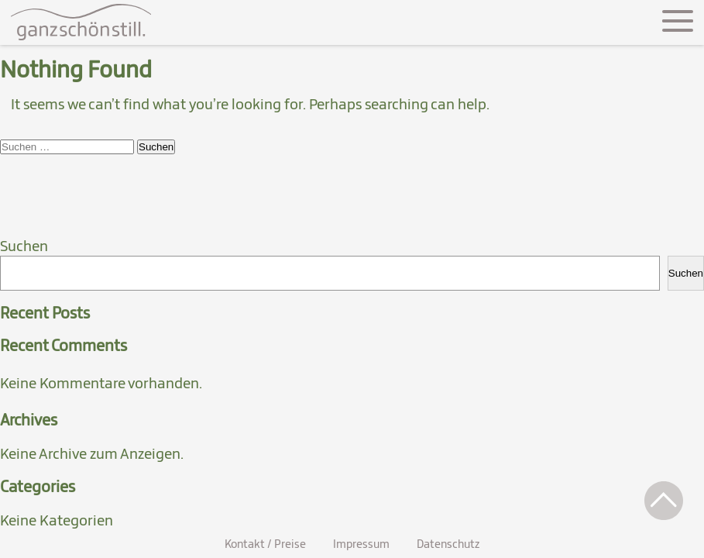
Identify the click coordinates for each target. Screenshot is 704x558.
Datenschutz (448, 543)
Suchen (24, 245)
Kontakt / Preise (265, 543)
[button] (663, 500)
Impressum (361, 543)
